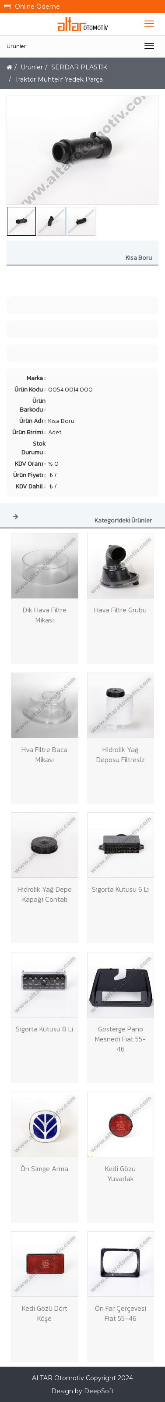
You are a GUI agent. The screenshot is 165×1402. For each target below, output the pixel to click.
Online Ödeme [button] (32, 6)
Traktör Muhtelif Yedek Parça (59, 79)
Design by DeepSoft (82, 1391)
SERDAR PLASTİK (79, 67)
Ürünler (16, 46)
